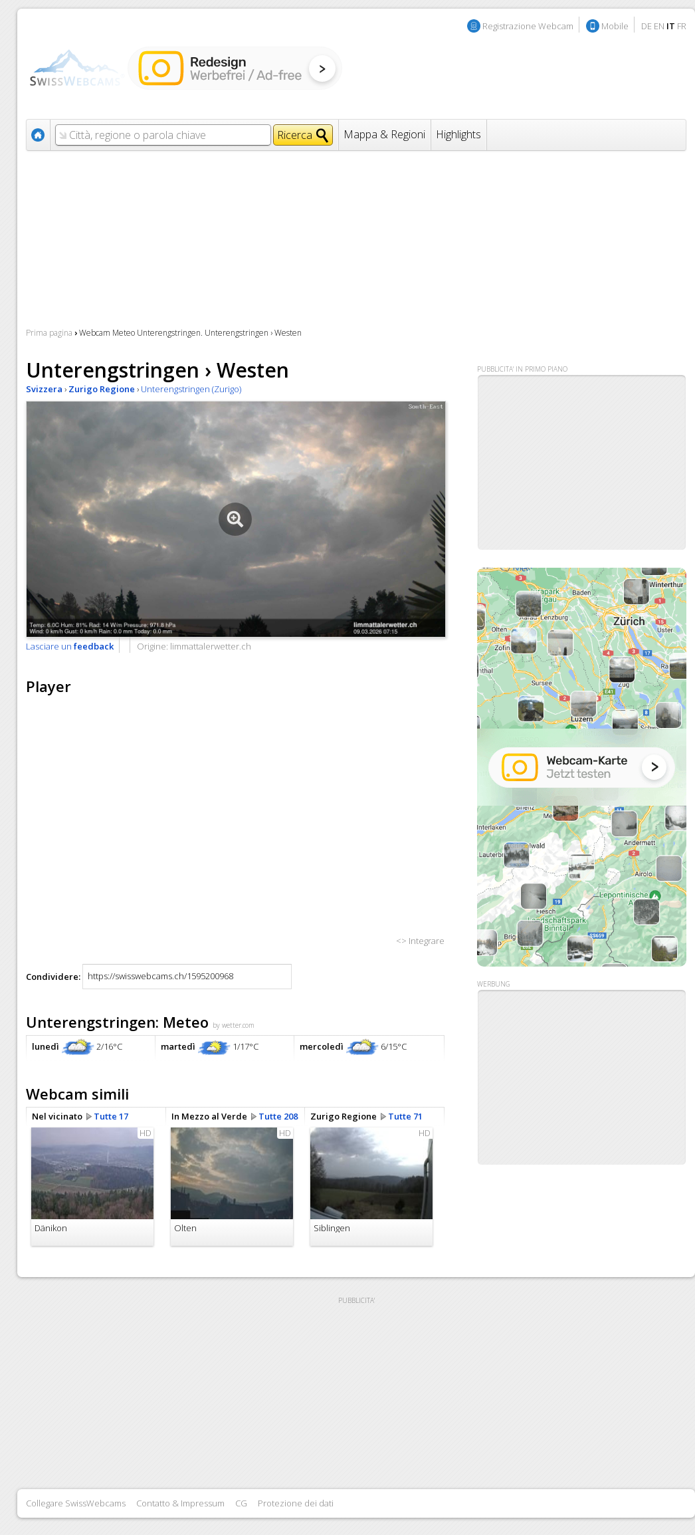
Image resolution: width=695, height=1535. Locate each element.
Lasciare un (70, 646)
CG (241, 1503)
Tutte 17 (111, 1116)
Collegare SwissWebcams (76, 1503)
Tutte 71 (405, 1116)
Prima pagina (49, 332)
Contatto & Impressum (180, 1503)
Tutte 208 (278, 1116)
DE (646, 26)
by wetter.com (233, 1025)
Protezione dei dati (296, 1503)
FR (681, 26)
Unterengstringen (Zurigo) (191, 389)
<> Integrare (420, 941)
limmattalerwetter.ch (210, 646)
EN (659, 26)
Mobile (615, 26)
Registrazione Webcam (527, 26)
